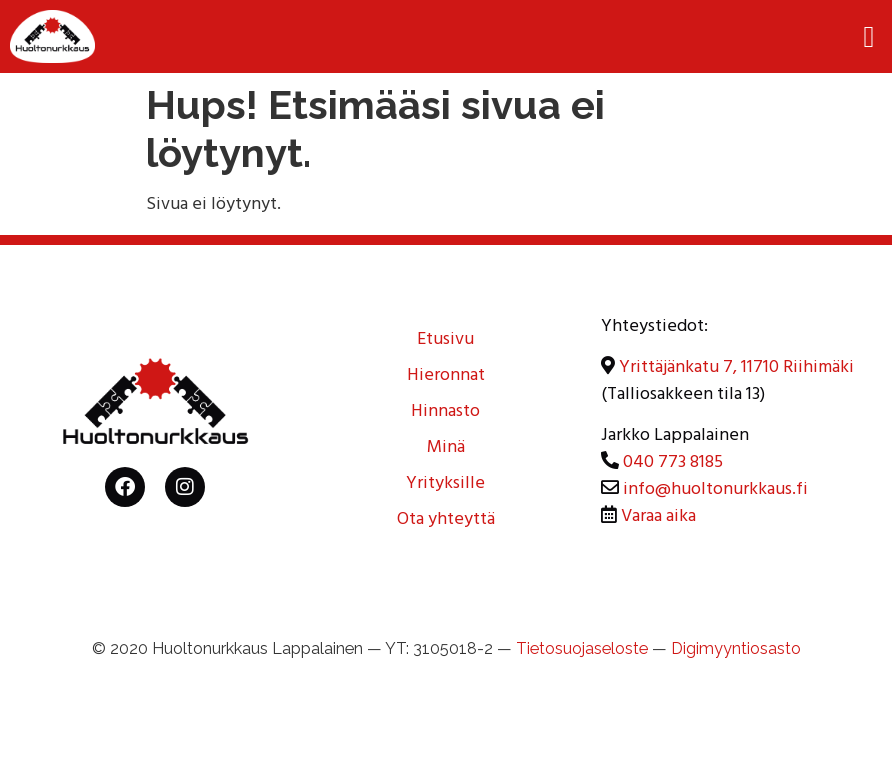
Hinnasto (445, 413)
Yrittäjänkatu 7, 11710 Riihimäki (736, 369)
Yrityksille (445, 485)
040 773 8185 (673, 464)
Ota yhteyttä (446, 521)
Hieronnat (446, 377)
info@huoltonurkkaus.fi (715, 491)
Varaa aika (658, 518)
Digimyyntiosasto (736, 648)
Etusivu (445, 341)
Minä (446, 449)
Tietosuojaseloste (582, 648)
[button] (869, 36)
